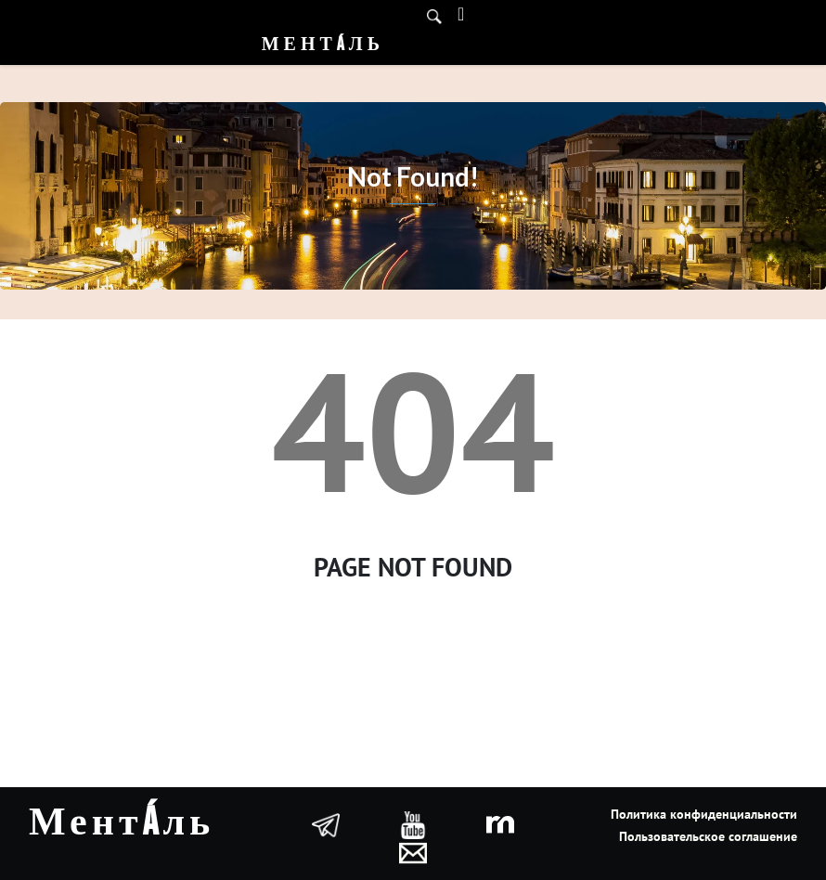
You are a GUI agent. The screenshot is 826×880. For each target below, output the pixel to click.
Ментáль (323, 44)
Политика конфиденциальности (704, 814)
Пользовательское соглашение (708, 836)
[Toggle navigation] (460, 14)
